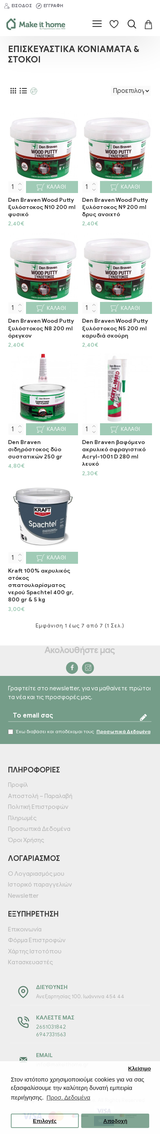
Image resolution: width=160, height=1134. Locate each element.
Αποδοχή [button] (115, 1121)
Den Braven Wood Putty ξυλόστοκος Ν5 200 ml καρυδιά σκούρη (115, 328)
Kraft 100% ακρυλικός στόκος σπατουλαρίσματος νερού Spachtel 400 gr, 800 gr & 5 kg (41, 585)
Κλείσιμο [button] (139, 1069)
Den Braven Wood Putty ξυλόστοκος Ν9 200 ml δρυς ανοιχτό (115, 207)
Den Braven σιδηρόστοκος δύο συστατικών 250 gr (35, 449)
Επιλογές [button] (44, 1121)
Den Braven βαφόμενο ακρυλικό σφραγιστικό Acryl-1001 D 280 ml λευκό (114, 453)
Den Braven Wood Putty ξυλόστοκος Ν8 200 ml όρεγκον (41, 328)
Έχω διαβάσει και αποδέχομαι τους (80, 731)
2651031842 (51, 1026)
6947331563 (51, 1034)
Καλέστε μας (55, 1017)
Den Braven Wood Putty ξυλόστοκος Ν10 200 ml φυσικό (42, 207)
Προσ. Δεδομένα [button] (68, 1097)
